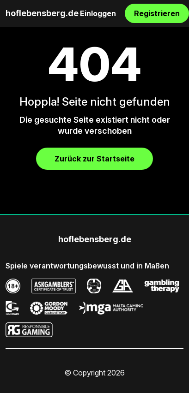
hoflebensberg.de (42, 13)
